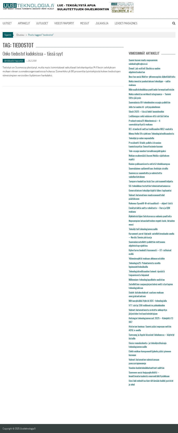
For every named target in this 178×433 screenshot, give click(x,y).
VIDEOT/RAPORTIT (64, 23)
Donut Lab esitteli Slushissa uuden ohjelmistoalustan (144, 70)
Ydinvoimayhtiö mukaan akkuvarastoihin (147, 258)
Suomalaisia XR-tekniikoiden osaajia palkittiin (149, 102)
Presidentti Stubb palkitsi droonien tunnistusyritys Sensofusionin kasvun (146, 144)
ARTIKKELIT (24, 23)
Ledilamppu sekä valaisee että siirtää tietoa (149, 116)
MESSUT (84, 23)
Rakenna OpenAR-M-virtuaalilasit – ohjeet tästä (151, 203)
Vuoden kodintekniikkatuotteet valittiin (146, 368)
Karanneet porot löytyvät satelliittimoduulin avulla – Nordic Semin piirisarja (151, 235)
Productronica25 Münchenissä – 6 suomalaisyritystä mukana (144, 122)
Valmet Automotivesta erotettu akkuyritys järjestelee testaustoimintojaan (148, 311)
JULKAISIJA (101, 23)
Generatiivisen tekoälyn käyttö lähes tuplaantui (150, 190)
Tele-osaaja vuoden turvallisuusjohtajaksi (147, 151)
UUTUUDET (42, 23)
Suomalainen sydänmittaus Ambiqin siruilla (148, 168)
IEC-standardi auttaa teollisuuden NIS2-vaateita (151, 129)
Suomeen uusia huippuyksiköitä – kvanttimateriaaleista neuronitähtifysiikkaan (149, 374)
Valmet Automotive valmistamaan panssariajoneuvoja (144, 361)
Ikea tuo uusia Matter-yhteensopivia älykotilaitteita (152, 76)
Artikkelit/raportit (13, 60)
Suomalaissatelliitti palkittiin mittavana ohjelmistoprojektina (147, 243)
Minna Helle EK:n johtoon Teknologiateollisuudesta (151, 133)
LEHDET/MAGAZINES (126, 23)
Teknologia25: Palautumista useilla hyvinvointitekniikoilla (144, 264)
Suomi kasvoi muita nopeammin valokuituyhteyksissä (143, 62)
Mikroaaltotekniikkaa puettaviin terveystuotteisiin (151, 89)
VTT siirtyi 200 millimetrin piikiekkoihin (147, 305)
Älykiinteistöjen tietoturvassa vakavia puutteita (150, 216)
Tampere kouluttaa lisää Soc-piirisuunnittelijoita (151, 181)
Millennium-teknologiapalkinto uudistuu (147, 279)
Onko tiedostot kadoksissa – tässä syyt (33, 53)
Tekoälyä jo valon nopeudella (141, 138)
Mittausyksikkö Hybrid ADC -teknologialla (148, 300)
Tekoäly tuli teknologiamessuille (143, 229)
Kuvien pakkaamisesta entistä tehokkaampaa (149, 164)
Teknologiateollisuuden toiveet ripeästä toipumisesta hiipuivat (147, 273)
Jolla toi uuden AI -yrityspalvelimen (144, 107)
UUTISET (7, 23)
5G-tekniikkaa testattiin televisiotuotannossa (149, 186)
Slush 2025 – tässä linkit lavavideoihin (146, 111)
